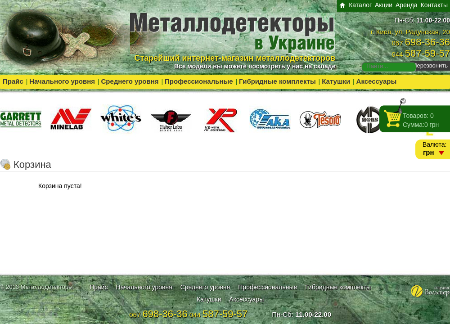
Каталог (360, 5)
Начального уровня (62, 81)
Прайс (13, 81)
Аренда (407, 5)
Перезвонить (430, 65)
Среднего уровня (129, 81)
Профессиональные (199, 81)
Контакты (434, 5)
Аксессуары (376, 81)
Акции (383, 5)
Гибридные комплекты (277, 81)
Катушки (336, 81)
